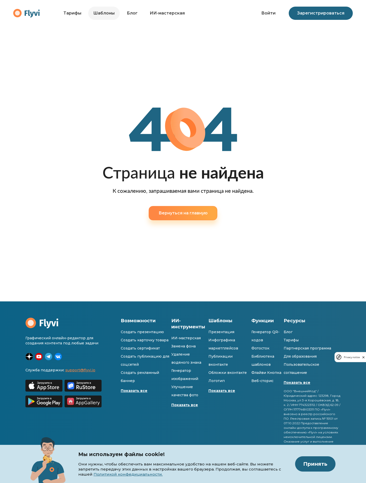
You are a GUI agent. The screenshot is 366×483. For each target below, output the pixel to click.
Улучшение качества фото (184, 391)
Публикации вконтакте (220, 360)
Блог (132, 13)
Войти (268, 13)
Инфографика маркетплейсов (223, 344)
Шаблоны (104, 13)
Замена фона (183, 346)
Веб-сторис (262, 380)
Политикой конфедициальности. (128, 474)
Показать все (134, 390)
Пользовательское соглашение (301, 368)
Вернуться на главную (183, 213)
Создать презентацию (142, 332)
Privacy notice (352, 357)
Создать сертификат (140, 348)
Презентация (221, 332)
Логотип (216, 380)
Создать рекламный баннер (140, 376)
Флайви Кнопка (266, 372)
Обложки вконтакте (227, 372)
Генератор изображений (184, 374)
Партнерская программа (307, 348)
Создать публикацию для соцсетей (145, 360)
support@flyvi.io (80, 370)
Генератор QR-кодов (265, 336)
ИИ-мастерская (167, 13)
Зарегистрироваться (320, 13)
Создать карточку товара (145, 340)
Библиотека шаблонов (262, 360)
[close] (363, 357)
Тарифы (72, 13)
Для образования (300, 356)
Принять (315, 464)
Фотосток (260, 348)
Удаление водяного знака (186, 358)
